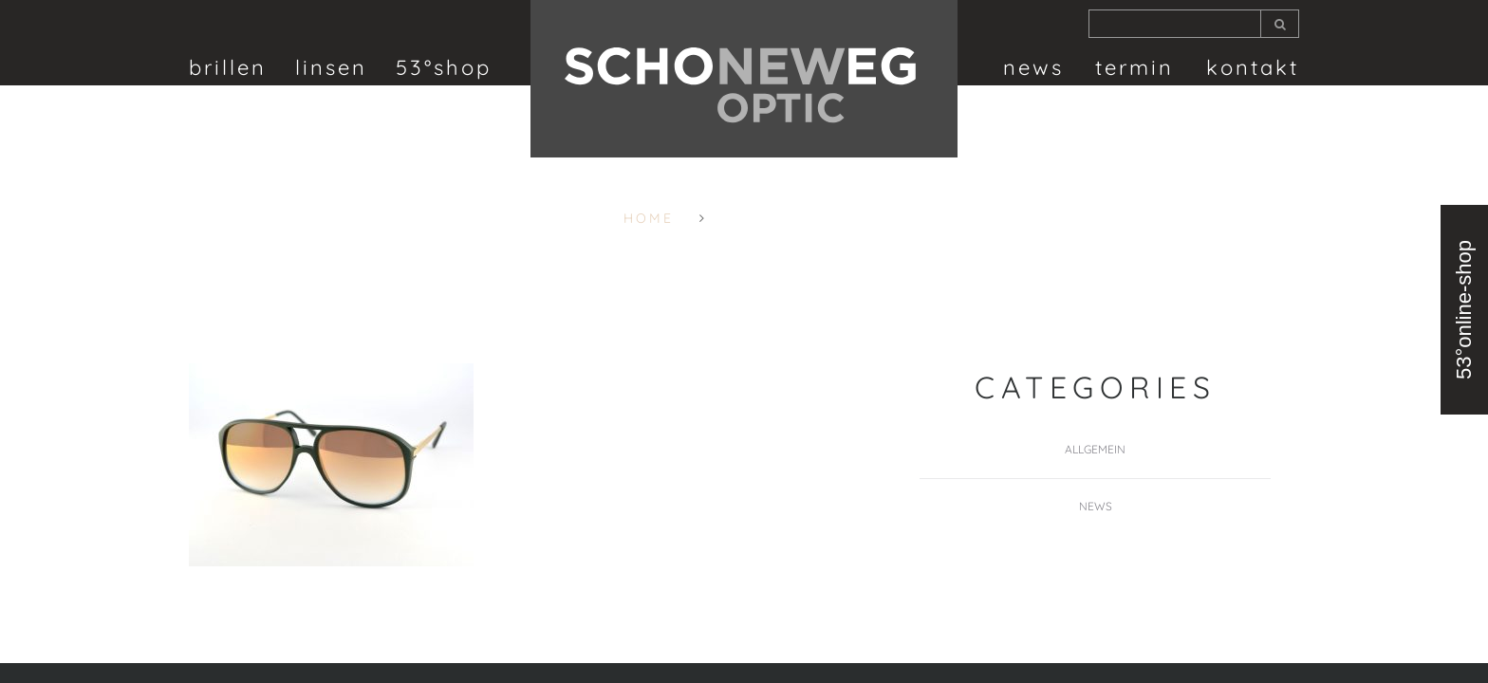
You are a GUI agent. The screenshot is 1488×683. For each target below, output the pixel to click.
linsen (331, 67)
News (1033, 67)
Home (648, 218)
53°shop (444, 67)
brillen (228, 67)
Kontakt (1252, 67)
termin (1134, 67)
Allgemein (1095, 449)
